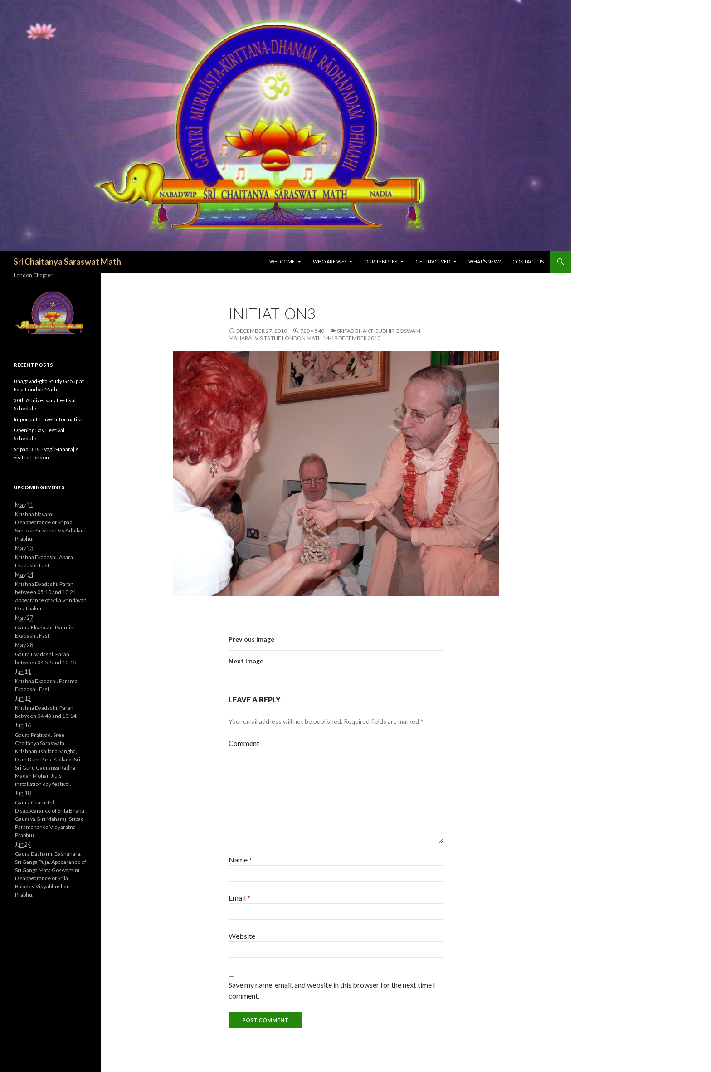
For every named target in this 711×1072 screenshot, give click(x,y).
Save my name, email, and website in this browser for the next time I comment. (332, 990)
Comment (244, 743)
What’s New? (484, 261)
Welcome (282, 261)
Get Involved (432, 261)
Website (242, 935)
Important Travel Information (48, 419)
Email (239, 897)
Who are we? (329, 261)
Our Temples (380, 261)
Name (240, 859)
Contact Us (528, 261)
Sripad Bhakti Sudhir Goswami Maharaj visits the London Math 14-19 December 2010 (325, 334)
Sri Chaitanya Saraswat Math (67, 262)
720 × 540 (312, 330)
